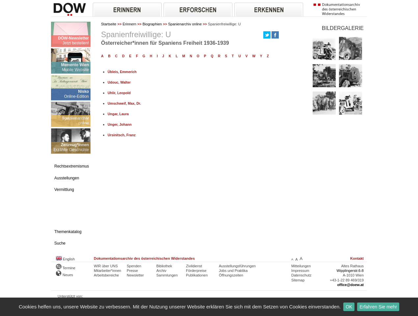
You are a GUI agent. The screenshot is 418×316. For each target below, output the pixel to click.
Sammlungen (167, 275)
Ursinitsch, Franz (122, 135)
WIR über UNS (106, 266)
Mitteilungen (301, 266)
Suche (59, 243)
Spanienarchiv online (185, 24)
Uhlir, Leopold (119, 93)
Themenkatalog (68, 231)
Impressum (300, 271)
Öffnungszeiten (231, 275)
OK (349, 306)
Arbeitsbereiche (106, 275)
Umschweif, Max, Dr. (124, 103)
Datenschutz (301, 275)
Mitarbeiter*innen (107, 271)
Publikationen (197, 275)
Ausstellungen (66, 178)
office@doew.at (350, 285)
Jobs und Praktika (233, 271)
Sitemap (297, 280)
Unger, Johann (120, 124)
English (65, 259)
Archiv (161, 271)
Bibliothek (164, 266)
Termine (65, 268)
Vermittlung (64, 189)
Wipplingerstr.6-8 (350, 271)
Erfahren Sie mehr (378, 306)
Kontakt (357, 258)
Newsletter (135, 275)
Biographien (152, 24)
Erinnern (129, 24)
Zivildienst (194, 266)
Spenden (134, 266)
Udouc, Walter (119, 82)
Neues (64, 275)
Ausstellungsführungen (237, 266)
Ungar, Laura (118, 114)
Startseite (108, 24)
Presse (132, 271)
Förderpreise (196, 271)
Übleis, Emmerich (122, 72)
